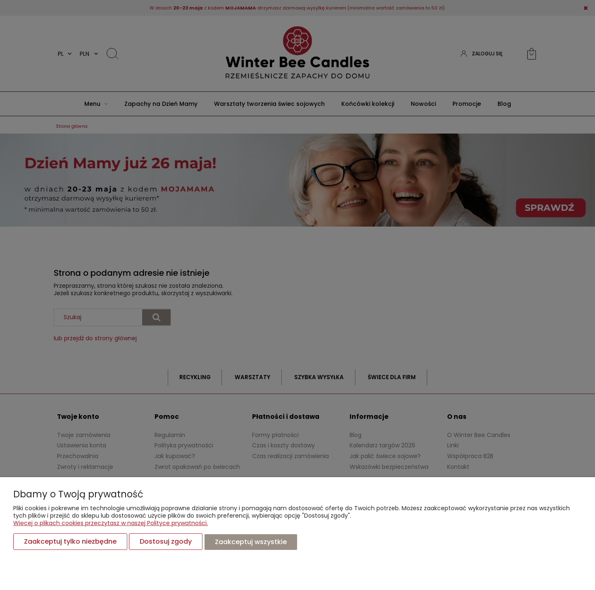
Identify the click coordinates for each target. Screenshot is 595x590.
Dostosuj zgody (166, 542)
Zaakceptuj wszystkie (251, 542)
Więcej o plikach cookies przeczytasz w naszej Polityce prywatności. (110, 523)
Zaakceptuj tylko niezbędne (70, 542)
